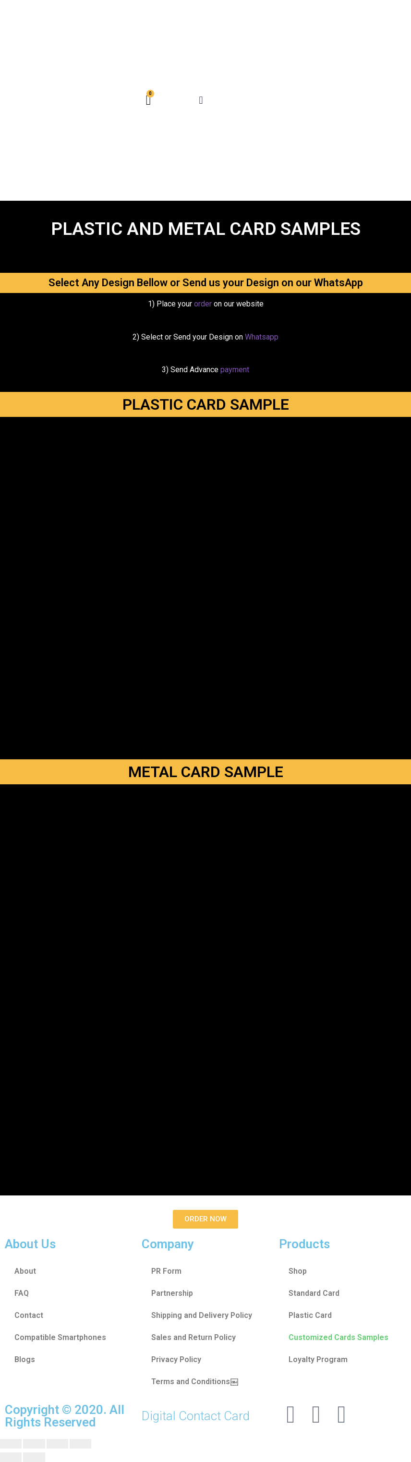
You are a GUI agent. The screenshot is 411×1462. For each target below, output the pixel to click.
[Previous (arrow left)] (11, 1457)
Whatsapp (261, 336)
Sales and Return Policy (193, 1337)
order (204, 303)
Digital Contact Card (196, 1416)
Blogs (24, 1359)
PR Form (166, 1271)
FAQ (21, 1293)
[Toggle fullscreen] (57, 1444)
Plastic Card (310, 1315)
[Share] (34, 1444)
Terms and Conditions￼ (194, 1381)
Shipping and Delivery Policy (201, 1315)
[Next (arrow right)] (34, 1457)
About (25, 1271)
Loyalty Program (318, 1359)
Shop (298, 1271)
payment (234, 369)
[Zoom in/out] (80, 1444)
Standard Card (314, 1293)
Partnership (172, 1293)
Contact (28, 1315)
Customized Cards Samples (338, 1337)
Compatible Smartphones (60, 1337)
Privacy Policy (176, 1359)
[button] (201, 101)
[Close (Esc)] (11, 1444)
